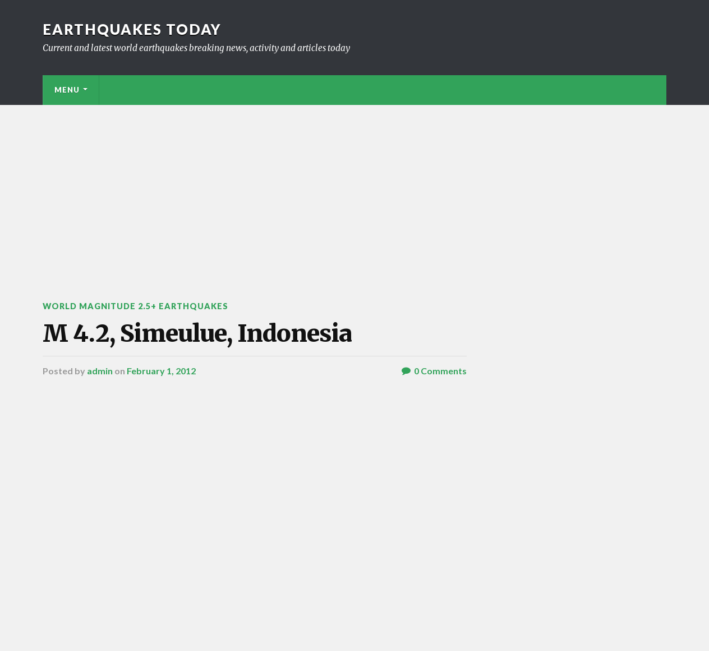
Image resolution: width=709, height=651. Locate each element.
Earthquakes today (132, 29)
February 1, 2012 (161, 370)
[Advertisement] (354, 189)
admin (100, 370)
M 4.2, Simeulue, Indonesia (197, 333)
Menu (67, 89)
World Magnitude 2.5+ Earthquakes (135, 306)
